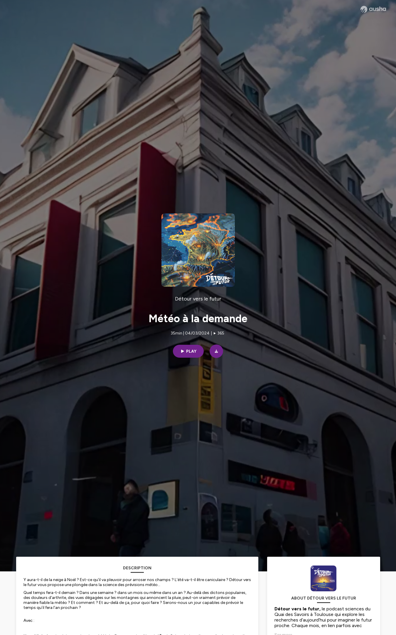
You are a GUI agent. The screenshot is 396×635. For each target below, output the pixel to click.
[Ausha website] (373, 9)
